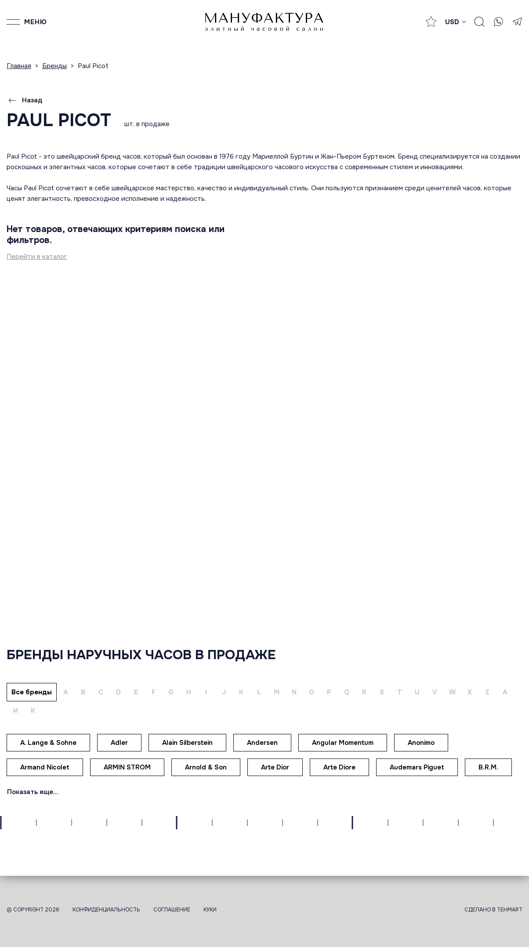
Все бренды (31, 692)
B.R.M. (488, 767)
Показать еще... (32, 791)
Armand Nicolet (44, 767)
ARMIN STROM (127, 767)
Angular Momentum (342, 742)
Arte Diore (339, 767)
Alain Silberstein (187, 742)
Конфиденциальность (106, 909)
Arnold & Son (206, 767)
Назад (24, 100)
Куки (210, 909)
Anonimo (421, 742)
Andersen (262, 742)
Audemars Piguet (417, 767)
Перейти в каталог (37, 256)
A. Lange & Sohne (48, 742)
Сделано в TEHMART (493, 909)
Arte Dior (275, 767)
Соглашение (171, 909)
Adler (119, 742)
